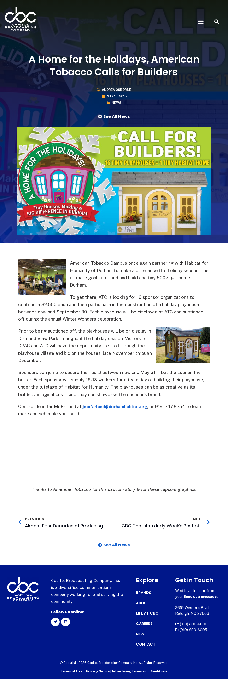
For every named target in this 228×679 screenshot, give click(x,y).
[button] (200, 21)
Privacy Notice (98, 671)
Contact (145, 644)
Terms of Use (71, 671)
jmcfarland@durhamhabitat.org (118, 406)
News (116, 102)
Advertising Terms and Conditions (140, 671)
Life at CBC (147, 613)
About (142, 603)
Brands (143, 592)
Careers (144, 623)
